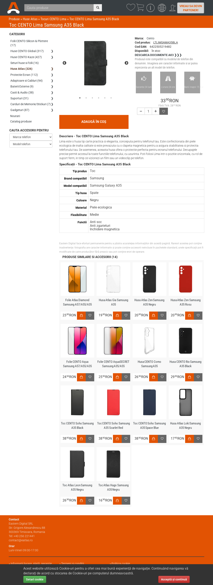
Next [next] (126, 63)
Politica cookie (120, 563)
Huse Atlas (30, 19)
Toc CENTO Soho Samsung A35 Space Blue (149, 426)
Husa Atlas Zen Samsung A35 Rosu (185, 302)
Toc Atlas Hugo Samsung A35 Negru (113, 487)
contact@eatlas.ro (21, 540)
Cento (150, 38)
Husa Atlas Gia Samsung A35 (113, 302)
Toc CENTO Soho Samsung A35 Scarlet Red (113, 426)
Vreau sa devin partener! (191, 8)
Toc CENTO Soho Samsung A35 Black (77, 426)
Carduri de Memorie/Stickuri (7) (30, 99)
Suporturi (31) (19, 94)
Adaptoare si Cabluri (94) (26, 77)
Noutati (15, 110)
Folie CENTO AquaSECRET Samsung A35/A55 (113, 364)
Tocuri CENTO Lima (53, 19)
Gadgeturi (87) (19, 104)
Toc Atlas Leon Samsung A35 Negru (77, 487)
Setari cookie (34, 579)
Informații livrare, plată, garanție (31, 563)
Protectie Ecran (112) (24, 72)
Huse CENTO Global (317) (27, 50)
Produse (14, 19)
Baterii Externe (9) (21, 83)
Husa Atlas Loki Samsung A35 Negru (185, 426)
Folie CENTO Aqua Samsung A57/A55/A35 (77, 364)
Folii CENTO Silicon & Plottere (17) (29, 43)
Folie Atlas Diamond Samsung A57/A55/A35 (77, 302)
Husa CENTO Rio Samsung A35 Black (186, 364)
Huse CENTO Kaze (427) (26, 56)
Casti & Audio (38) (22, 88)
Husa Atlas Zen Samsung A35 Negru (149, 302)
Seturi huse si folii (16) (24, 61)
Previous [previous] (64, 63)
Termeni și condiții (72, 563)
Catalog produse (21, 115)
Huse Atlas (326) (21, 67)
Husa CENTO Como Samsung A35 (149, 364)
